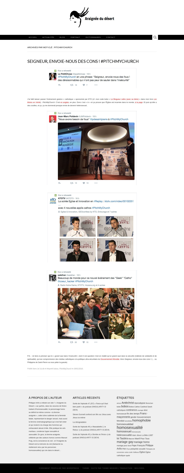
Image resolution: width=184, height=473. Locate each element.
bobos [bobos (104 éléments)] (125, 406)
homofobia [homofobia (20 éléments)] (128, 421)
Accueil (33, 37)
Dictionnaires (93, 37)
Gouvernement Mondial (110, 359)
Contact (110, 37)
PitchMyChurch (65, 369)
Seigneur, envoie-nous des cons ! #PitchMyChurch (83, 61)
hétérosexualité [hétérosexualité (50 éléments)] (124, 435)
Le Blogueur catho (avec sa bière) (125, 99)
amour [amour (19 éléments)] (119, 403)
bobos (55, 369)
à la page (139, 102)
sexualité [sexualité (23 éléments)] (142, 449)
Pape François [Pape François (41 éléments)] (138, 445)
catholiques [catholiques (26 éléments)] (121, 410)
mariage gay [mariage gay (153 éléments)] (125, 442)
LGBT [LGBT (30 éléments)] (150, 435)
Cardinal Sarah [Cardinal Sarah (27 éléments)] (146, 407)
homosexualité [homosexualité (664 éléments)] (130, 427)
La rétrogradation (79, 422)
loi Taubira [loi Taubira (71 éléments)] (122, 438)
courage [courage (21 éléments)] (140, 410)
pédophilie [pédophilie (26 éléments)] (134, 449)
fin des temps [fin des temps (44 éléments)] (133, 413)
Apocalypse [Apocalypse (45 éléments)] (139, 403)
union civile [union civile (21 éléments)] (128, 452)
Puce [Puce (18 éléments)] (128, 449)
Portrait (75, 37)
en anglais (65, 102)
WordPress (73, 468)
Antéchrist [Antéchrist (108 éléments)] (128, 402)
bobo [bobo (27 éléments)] (119, 407)
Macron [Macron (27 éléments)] (131, 439)
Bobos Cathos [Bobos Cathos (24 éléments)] (134, 407)
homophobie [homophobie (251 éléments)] (141, 420)
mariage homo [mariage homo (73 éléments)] (142, 442)
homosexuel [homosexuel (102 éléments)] (124, 431)
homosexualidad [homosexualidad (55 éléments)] (125, 424)
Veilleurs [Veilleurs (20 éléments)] (136, 452)
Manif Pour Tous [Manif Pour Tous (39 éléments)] (142, 438)
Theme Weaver (110, 468)
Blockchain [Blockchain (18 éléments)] (149, 403)
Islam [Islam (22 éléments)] (134, 435)
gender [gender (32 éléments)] (134, 417)
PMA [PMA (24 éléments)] (124, 449)
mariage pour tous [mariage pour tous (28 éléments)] (124, 445)
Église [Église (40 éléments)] (142, 452)
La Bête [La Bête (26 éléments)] (145, 435)
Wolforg (139, 468)
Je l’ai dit (40, 369)
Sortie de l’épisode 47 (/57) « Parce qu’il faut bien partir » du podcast (90, 406)
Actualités (48, 37)
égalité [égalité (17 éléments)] (128, 455)
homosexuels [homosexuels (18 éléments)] (136, 432)
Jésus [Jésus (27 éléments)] (139, 435)
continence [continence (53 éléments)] (131, 410)
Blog (62, 37)
